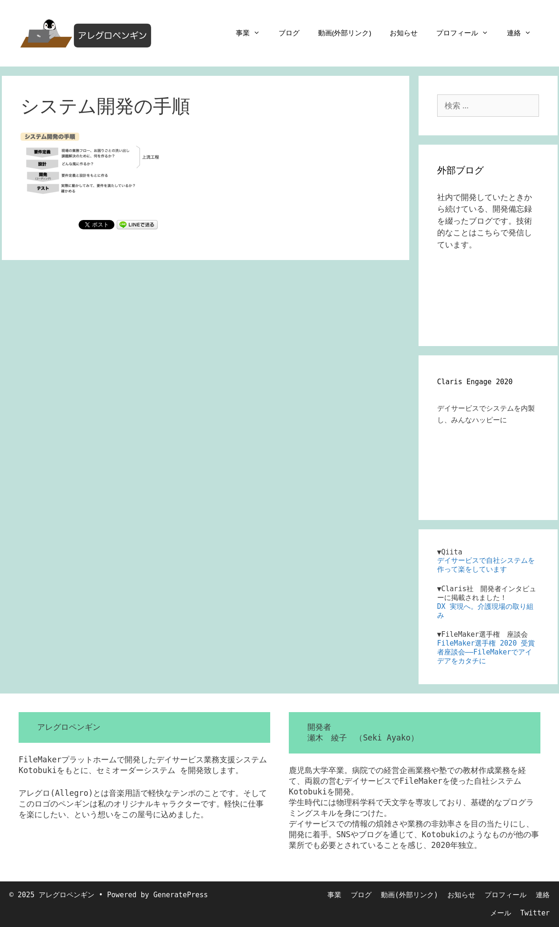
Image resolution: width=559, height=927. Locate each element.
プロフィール (467, 33)
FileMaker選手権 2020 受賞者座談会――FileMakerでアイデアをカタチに (486, 652)
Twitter (535, 913)
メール (500, 913)
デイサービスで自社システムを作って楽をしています (486, 565)
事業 (252, 33)
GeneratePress (180, 895)
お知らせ (404, 32)
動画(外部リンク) (344, 32)
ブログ (289, 32)
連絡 (523, 33)
